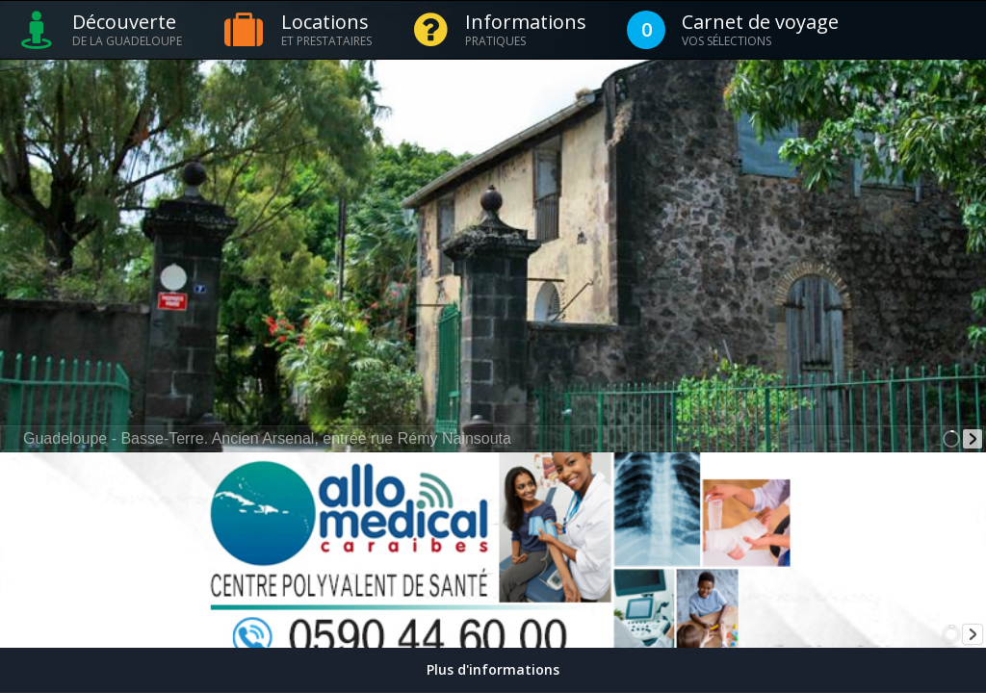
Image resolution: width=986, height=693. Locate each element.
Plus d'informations (493, 669)
